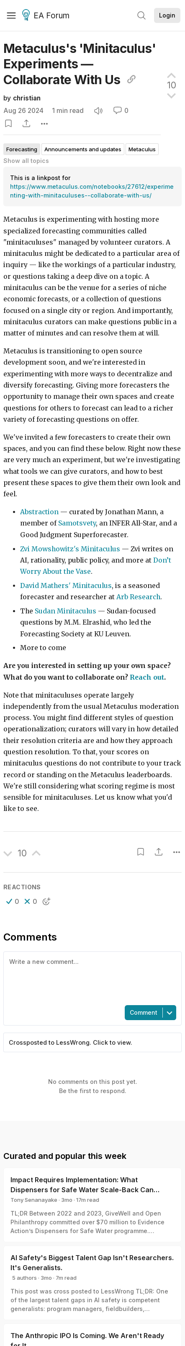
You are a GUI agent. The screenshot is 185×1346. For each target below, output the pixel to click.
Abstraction (39, 512)
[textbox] (90, 977)
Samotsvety (77, 523)
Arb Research (138, 597)
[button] (12, 901)
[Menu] (11, 15)
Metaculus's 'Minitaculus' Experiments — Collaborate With (79, 64)
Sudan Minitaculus (65, 611)
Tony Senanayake (33, 1199)
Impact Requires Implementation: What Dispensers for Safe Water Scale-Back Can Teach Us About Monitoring (82, 1190)
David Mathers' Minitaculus (66, 586)
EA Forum (47, 16)
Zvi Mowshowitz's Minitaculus (70, 549)
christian (27, 98)
